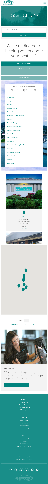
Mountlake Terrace (13, 156)
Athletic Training (24, 428)
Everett (9, 119)
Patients (24, 435)
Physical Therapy (24, 420)
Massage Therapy (24, 425)
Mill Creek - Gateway (13, 152)
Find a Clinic (24, 35)
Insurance (24, 441)
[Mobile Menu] (45, 3)
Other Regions (24, 409)
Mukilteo (10, 159)
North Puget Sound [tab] (24, 63)
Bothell (9, 104)
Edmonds (10, 112)
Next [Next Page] (35, 324)
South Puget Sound (24, 407)
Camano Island (12, 108)
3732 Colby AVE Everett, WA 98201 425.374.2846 (24, 219)
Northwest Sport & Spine (24, 457)
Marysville (10, 141)
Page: (21, 320)
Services (24, 417)
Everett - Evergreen (13, 123)
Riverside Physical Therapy (24, 459)
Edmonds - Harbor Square (15, 115)
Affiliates (24, 454)
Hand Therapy (24, 423)
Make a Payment (24, 438)
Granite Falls (11, 134)
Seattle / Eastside (24, 404)
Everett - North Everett (14, 126)
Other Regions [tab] (24, 77)
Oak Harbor (11, 163)
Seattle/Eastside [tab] (24, 68)
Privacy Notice (24, 443)
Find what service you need (17, 385)
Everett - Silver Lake (13, 130)
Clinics (24, 399)
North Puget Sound (24, 402)
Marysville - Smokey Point (15, 145)
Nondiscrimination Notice (24, 446)
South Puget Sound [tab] (24, 73)
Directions (24, 228)
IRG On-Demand (12, 137)
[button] (24, 276)
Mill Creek (10, 148)
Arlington (10, 101)
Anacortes (10, 97)
